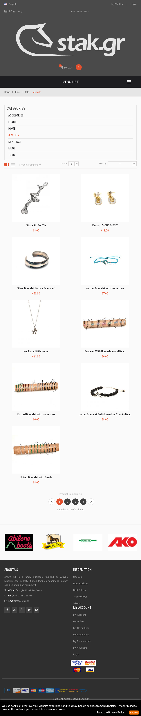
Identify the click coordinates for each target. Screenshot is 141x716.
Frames (13, 122)
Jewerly (13, 135)
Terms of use (80, 596)
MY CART (66, 66)
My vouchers (80, 653)
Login (134, 4)
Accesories (16, 115)
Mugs (11, 148)
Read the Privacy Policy (110, 712)
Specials (77, 576)
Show (64, 163)
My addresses (81, 640)
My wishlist (117, 4)
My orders (78, 626)
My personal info (82, 646)
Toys (11, 155)
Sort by (102, 163)
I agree (134, 712)
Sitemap (77, 603)
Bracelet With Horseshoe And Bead (105, 351)
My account (82, 613)
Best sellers (79, 590)
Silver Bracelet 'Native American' (36, 288)
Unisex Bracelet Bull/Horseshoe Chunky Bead (105, 414)
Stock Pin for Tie (36, 225)
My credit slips (81, 633)
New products (80, 583)
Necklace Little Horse (36, 351)
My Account (79, 620)
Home (11, 128)
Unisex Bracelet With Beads (36, 477)
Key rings (14, 142)
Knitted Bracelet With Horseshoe (105, 288)
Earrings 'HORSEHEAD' (105, 225)
